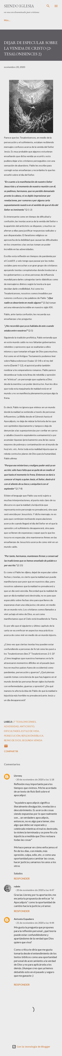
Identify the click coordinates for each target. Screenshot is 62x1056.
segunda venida (32, 740)
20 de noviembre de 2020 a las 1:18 (35, 779)
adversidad (11, 726)
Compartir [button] (11, 751)
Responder (22, 878)
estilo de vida (30, 731)
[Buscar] (48, 6)
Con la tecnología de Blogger (31, 1046)
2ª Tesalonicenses (24, 721)
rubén (17, 886)
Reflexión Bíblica (32, 735)
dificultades (12, 731)
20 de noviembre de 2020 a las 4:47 (35, 890)
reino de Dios (12, 740)
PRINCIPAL (10, 20)
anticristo (27, 726)
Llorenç (18, 775)
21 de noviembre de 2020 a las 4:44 (35, 922)
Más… (27, 20)
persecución (12, 735)
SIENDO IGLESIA (19, 5)
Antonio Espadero (24, 919)
